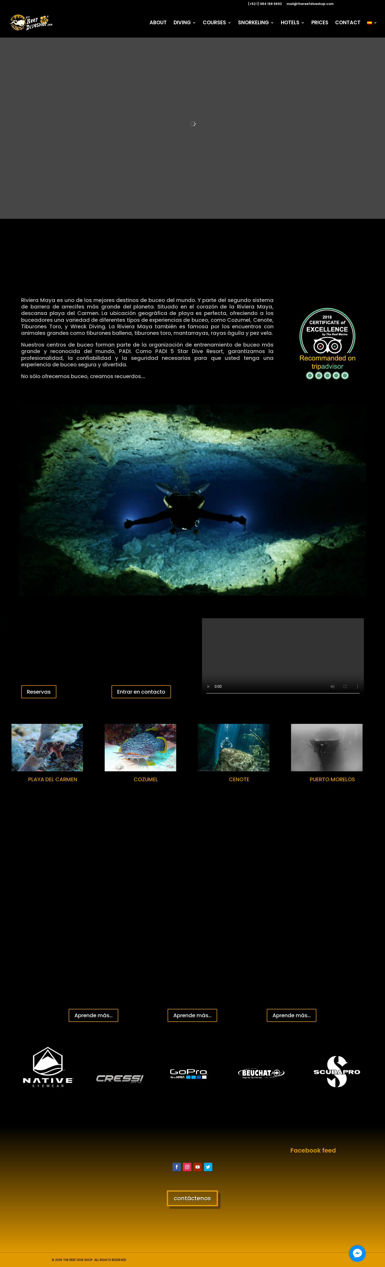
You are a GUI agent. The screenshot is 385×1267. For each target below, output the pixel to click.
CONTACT (347, 23)
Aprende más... (93, 1015)
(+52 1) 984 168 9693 (265, 4)
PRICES (319, 23)
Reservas (39, 691)
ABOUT (158, 23)
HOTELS (290, 23)
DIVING (182, 23)
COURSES (214, 23)
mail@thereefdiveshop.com (310, 4)
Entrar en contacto (141, 691)
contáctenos (192, 1198)
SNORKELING (253, 23)
